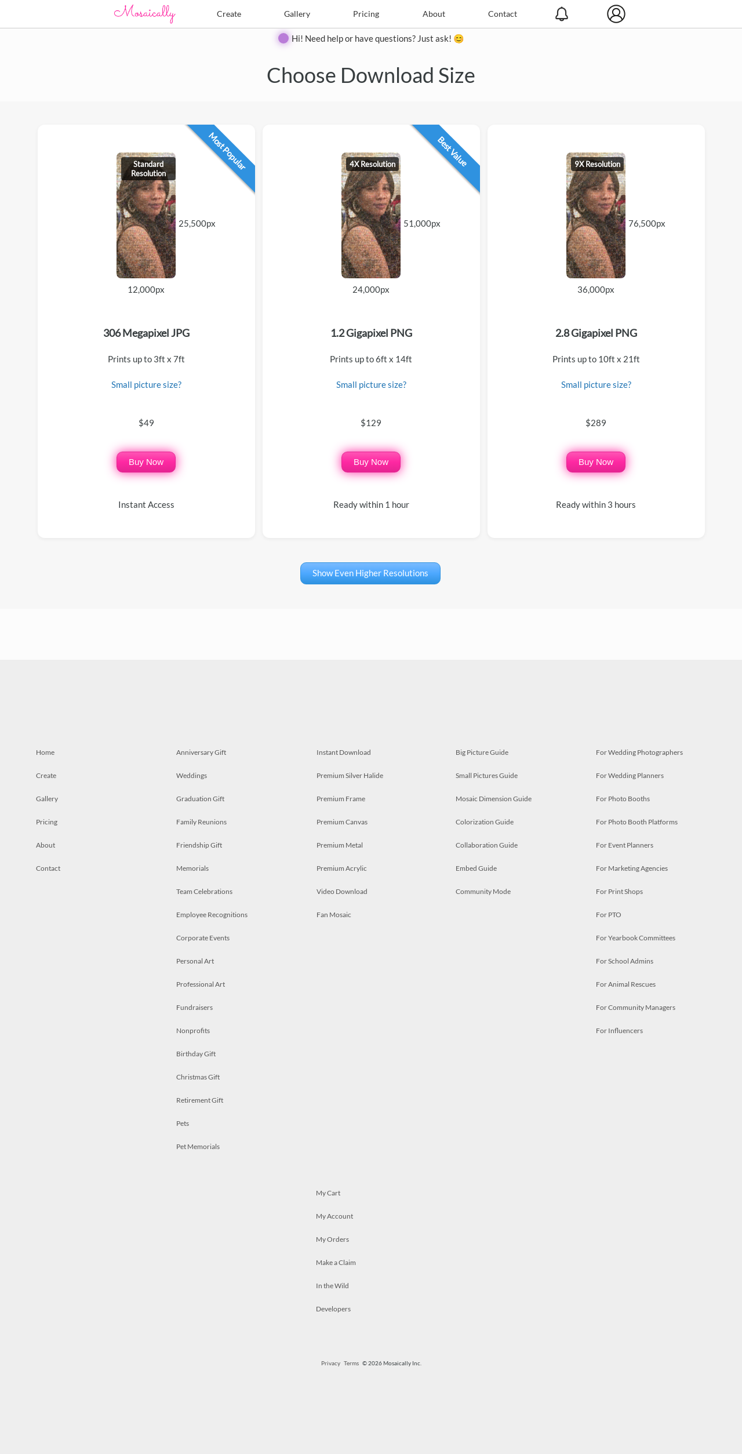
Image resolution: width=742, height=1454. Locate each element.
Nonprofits (193, 1030)
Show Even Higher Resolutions (370, 573)
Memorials (192, 868)
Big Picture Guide (482, 752)
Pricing (366, 14)
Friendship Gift (199, 845)
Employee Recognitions (212, 914)
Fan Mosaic (334, 914)
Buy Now (146, 462)
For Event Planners (624, 845)
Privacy (330, 1363)
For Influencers (619, 1030)
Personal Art (195, 961)
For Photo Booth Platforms (637, 821)
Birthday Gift (196, 1053)
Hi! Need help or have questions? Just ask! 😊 (378, 38)
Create (229, 14)
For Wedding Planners (630, 775)
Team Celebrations (204, 891)
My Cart (328, 1192)
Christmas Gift (198, 1077)
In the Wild (332, 1285)
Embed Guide (476, 868)
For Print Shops (619, 891)
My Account (334, 1216)
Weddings (191, 775)
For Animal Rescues (626, 984)
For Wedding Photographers (639, 752)
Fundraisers (194, 1007)
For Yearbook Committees (635, 937)
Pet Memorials (198, 1146)
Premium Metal (340, 845)
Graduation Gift (200, 798)
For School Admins (624, 961)
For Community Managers (635, 1007)
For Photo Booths (623, 798)
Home (45, 752)
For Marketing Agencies (632, 868)
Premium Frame (341, 798)
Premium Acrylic (342, 868)
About (434, 14)
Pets (182, 1123)
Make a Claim (336, 1262)
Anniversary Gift (201, 752)
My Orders (332, 1239)
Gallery (297, 14)
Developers (333, 1308)
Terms (351, 1363)
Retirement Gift (199, 1100)
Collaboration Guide (487, 845)
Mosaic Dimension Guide (494, 798)
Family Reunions (201, 821)
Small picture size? (146, 384)
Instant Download (344, 752)
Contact (502, 14)
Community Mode (483, 891)
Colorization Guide (485, 821)
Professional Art (200, 984)
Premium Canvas (342, 821)
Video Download (342, 891)
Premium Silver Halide (350, 775)
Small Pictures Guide (487, 775)
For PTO (608, 914)
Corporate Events (203, 937)
